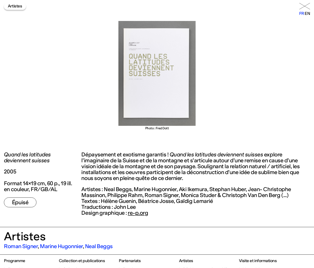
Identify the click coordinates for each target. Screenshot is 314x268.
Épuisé (20, 202)
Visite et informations (258, 261)
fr (301, 13)
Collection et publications (82, 261)
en (307, 13)
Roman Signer (21, 246)
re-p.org (138, 213)
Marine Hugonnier (61, 246)
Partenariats (130, 261)
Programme (14, 261)
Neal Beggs (99, 246)
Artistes (15, 6)
